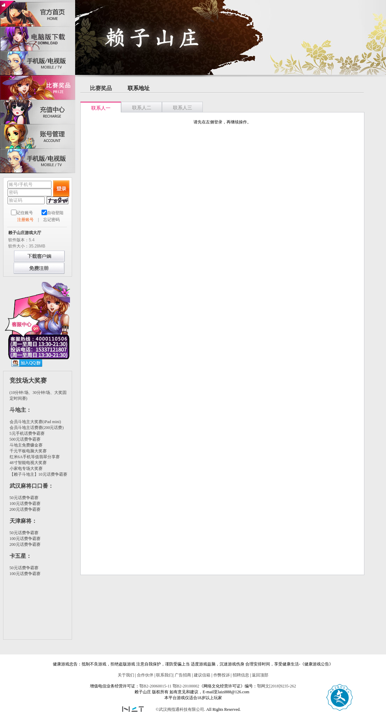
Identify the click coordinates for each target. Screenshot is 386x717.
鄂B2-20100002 (186, 686)
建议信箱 (202, 675)
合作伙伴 (145, 675)
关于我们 (126, 675)
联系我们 (164, 675)
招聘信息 (241, 675)
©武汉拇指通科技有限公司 (180, 709)
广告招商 (183, 675)
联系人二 (141, 107)
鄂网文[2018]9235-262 (276, 686)
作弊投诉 (221, 675)
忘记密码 (51, 219)
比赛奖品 (101, 88)
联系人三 (182, 107)
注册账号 (25, 219)
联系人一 (100, 108)
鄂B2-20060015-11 (155, 686)
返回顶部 (260, 675)
